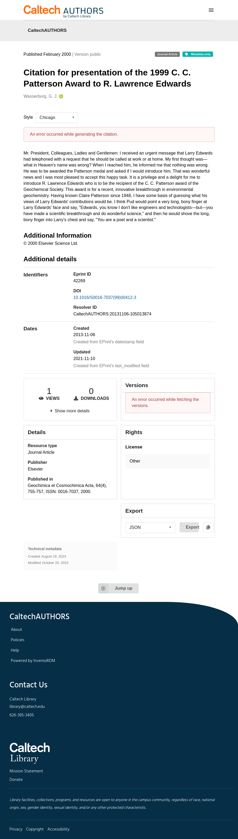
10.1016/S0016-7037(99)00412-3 (104, 297)
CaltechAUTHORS (47, 30)
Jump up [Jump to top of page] (115, 588)
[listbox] (57, 117)
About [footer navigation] (16, 629)
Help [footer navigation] (15, 650)
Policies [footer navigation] (17, 640)
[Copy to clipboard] (208, 527)
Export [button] (192, 527)
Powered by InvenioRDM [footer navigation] (33, 660)
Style (28, 117)
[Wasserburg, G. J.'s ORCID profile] (60, 96)
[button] (167, 461)
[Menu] (211, 10)
